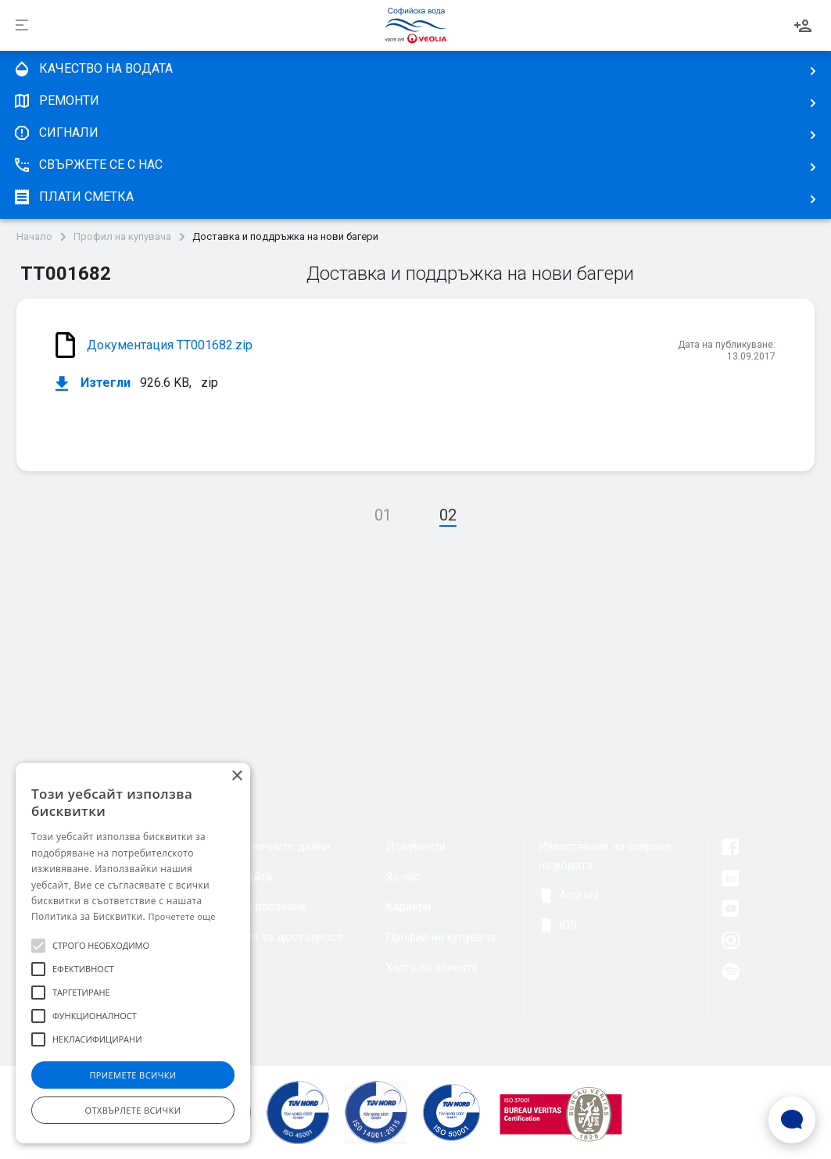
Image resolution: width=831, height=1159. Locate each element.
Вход (802, 25)
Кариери (408, 907)
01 (383, 515)
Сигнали (56, 132)
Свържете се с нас (88, 165)
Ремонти (56, 100)
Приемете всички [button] (132, 1075)
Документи (415, 846)
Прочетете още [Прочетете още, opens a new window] (181, 916)
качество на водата (93, 68)
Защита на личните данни (261, 846)
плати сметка (73, 197)
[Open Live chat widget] (791, 1119)
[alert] (133, 953)
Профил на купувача (122, 236)
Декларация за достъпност (267, 937)
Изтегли (93, 383)
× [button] (236, 776)
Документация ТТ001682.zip (170, 345)
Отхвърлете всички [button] (133, 1110)
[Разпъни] (22, 26)
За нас (403, 877)
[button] (38, 945)
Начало (34, 236)
